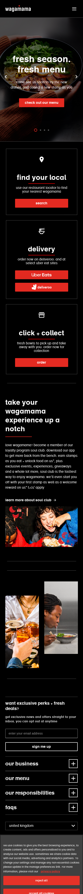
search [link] (41, 203)
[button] (74, 8)
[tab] (36, 130)
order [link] (41, 362)
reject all (41, 887)
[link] (41, 274)
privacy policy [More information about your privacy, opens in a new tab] (50, 878)
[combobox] (41, 826)
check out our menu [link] (41, 103)
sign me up (41, 746)
